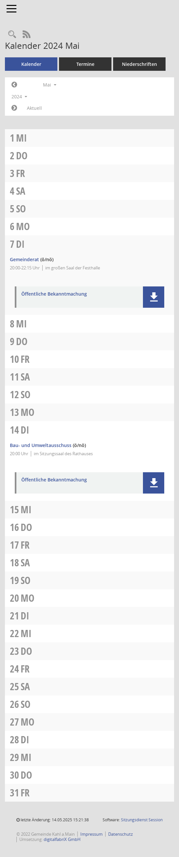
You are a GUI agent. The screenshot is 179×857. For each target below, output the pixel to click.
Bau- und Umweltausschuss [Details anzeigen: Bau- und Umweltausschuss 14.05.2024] (40, 445)
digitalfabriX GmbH (62, 839)
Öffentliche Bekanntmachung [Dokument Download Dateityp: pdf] (54, 294)
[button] (153, 297)
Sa (20, 191)
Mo (23, 226)
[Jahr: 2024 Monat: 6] (14, 108)
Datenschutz (120, 834)
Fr (20, 173)
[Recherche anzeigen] (12, 34)
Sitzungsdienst (142, 820)
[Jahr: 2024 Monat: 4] (14, 85)
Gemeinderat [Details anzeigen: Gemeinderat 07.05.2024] (24, 259)
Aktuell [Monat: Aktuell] (34, 108)
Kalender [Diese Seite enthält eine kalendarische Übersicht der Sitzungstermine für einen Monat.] (31, 64)
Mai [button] (49, 85)
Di (20, 244)
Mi (21, 138)
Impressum (91, 834)
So (21, 208)
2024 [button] (19, 96)
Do (22, 155)
